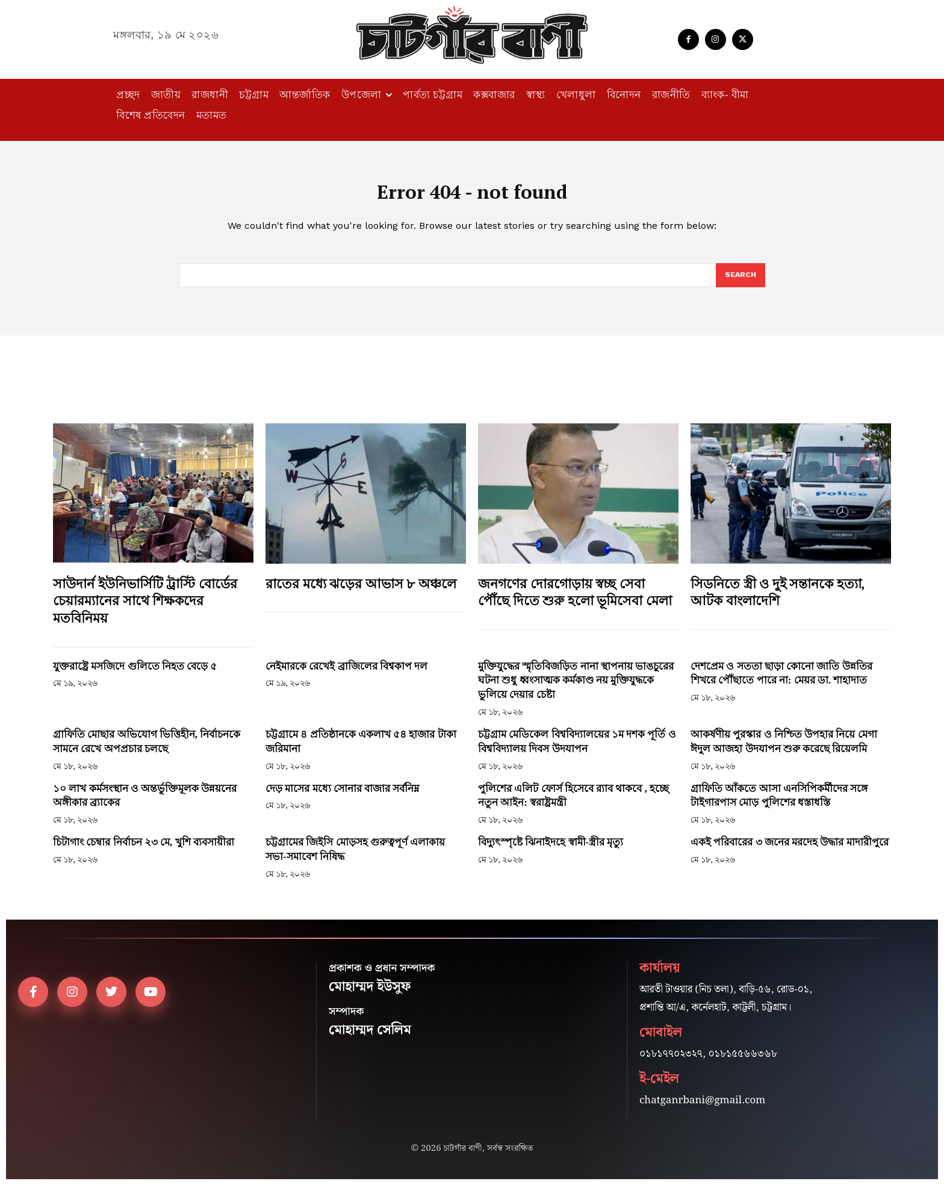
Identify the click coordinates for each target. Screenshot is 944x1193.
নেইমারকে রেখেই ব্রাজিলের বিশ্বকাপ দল (346, 673)
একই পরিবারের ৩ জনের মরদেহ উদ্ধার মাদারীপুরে (790, 850)
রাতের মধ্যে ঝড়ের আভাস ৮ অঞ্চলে (361, 591)
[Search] (740, 282)
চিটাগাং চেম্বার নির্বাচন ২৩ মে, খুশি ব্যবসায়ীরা (143, 850)
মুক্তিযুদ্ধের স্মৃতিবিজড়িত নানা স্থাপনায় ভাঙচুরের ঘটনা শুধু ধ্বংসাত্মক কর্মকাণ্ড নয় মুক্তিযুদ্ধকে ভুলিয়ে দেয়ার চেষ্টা (576, 688)
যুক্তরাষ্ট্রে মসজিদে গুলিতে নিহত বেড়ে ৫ (136, 673)
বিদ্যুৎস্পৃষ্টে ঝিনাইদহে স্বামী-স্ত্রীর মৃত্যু (550, 850)
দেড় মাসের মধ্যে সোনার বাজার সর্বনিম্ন (342, 796)
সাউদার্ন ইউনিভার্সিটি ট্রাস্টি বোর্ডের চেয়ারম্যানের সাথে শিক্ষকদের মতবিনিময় (145, 608)
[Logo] (472, 35)
